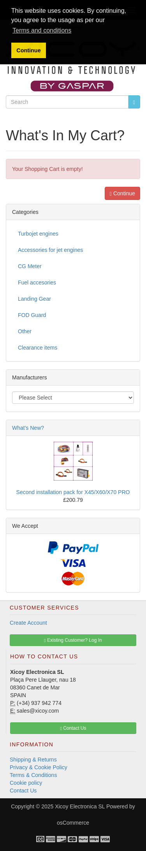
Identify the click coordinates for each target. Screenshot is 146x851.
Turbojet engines (38, 234)
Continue (122, 193)
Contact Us (23, 790)
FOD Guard (32, 315)
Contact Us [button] (73, 728)
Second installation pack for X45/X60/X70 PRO (73, 492)
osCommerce (73, 823)
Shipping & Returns (33, 759)
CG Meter (30, 266)
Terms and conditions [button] (41, 30)
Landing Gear (34, 299)
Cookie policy (26, 783)
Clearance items (37, 348)
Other (25, 331)
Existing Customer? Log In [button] (73, 640)
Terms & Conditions (33, 775)
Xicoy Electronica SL (80, 806)
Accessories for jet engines (50, 250)
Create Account (28, 623)
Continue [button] (28, 50)
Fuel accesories (37, 282)
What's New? (28, 428)
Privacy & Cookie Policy (38, 767)
